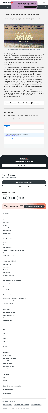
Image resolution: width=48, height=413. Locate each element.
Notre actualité (7, 318)
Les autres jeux (8, 295)
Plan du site (6, 408)
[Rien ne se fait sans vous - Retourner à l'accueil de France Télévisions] (24, 176)
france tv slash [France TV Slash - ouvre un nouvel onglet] (7, 344)
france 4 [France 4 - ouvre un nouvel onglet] (5, 338)
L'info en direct (7, 355)
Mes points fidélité (8, 275)
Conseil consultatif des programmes (13, 250)
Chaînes (6, 330)
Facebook (21, 103)
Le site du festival (11, 103)
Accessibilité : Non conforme (21, 404)
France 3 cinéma (8, 286)
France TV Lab (8, 389)
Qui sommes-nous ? (9, 312)
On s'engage (7, 230)
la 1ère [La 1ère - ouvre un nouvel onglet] (5, 346)
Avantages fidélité (9, 261)
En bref (5, 225)
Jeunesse (6, 374)
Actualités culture (8, 366)
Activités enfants (8, 303)
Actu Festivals (7, 228)
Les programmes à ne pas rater (12, 217)
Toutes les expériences (9, 270)
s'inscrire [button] (18, 119)
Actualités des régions (9, 358)
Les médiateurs (7, 247)
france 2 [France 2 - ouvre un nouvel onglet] (5, 333)
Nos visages (40, 7)
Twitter (28, 103)
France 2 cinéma (8, 284)
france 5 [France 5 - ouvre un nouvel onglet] (5, 341)
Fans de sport (7, 267)
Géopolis (5, 369)
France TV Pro (7, 393)
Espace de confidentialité (22, 408)
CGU (12, 408)
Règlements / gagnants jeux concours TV (15, 298)
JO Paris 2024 (7, 233)
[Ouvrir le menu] (44, 2)
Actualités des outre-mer (10, 361)
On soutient (6, 220)
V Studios (6, 289)
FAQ (4, 242)
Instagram (35, 103)
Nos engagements (8, 315)
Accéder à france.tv (24, 165)
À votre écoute (8, 239)
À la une (6, 214)
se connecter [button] (8, 119)
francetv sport (7, 363)
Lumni (5, 380)
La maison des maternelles (12, 386)
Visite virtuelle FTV (8, 255)
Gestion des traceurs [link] (36, 404)
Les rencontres (7, 253)
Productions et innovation (12, 281)
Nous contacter (7, 244)
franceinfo (6, 352)
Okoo (4, 377)
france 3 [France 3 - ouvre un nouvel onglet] (5, 336)
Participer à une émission (24, 187)
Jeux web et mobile (9, 301)
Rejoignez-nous (7, 320)
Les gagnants (7, 272)
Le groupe (6, 309)
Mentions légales (7, 404)
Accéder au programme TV (34, 206)
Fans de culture (7, 264)
